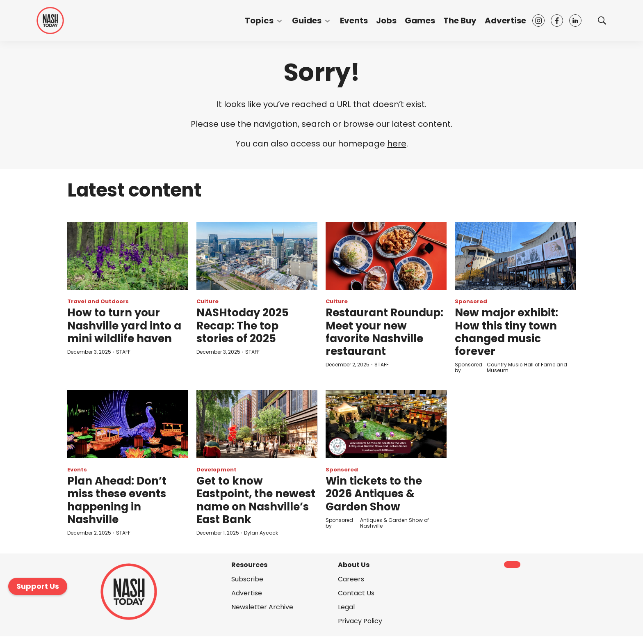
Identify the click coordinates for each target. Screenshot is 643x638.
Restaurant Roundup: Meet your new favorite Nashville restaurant (384, 332)
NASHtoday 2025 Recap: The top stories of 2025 (242, 325)
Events (354, 20)
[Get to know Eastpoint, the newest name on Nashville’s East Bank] (256, 424)
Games (420, 20)
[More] (279, 20)
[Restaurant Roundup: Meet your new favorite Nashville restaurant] (386, 256)
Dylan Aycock (261, 532)
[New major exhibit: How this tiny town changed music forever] (515, 256)
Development (216, 469)
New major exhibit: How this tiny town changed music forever (506, 332)
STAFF (123, 351)
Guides (307, 20)
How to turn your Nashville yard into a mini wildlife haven (124, 325)
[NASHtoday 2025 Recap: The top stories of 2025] (256, 256)
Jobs (386, 20)
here (396, 143)
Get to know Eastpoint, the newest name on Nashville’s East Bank (255, 500)
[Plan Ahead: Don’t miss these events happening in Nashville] (127, 424)
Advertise (505, 20)
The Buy (460, 20)
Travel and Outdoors (98, 301)
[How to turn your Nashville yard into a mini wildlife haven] (127, 256)
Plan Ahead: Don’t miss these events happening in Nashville (116, 500)
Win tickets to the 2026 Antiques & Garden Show (374, 493)
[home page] (50, 20)
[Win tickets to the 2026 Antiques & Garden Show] (386, 424)
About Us (353, 565)
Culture (207, 301)
